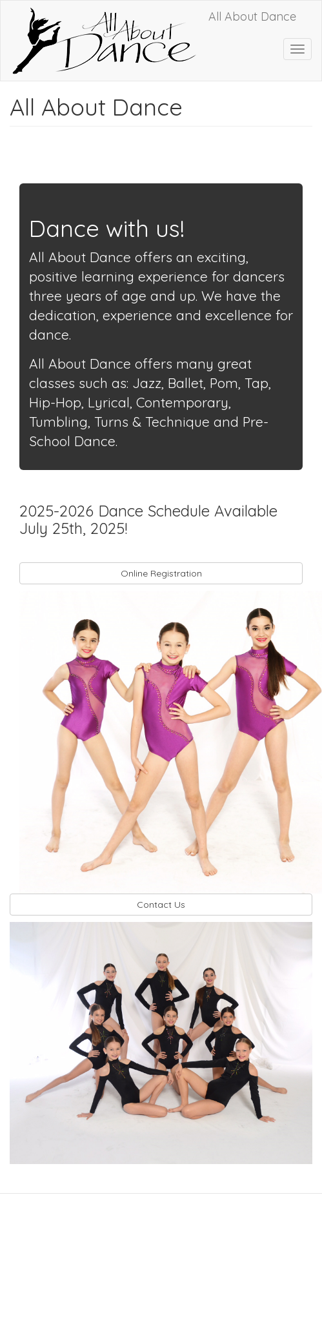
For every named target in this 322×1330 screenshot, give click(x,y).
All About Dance (252, 16)
